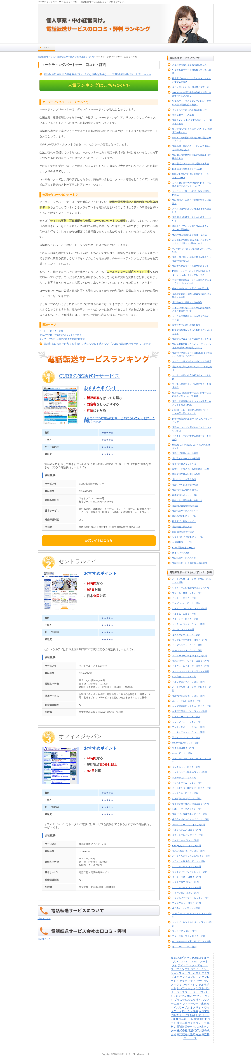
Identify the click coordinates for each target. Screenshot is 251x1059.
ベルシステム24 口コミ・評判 (186, 830)
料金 (193, 1015)
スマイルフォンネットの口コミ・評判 (190, 671)
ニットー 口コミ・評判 (51, 331)
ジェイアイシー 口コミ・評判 (187, 722)
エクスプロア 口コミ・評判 (185, 882)
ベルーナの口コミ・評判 (184, 777)
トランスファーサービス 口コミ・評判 (190, 898)
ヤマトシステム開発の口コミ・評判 (189, 772)
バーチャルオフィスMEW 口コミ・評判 (191, 856)
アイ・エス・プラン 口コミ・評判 (188, 936)
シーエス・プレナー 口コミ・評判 (189, 608)
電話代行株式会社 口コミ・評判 (188, 696)
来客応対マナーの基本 (183, 115)
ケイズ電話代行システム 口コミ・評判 (191, 706)
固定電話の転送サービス (184, 521)
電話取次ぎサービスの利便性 (186, 458)
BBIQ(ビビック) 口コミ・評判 (186, 845)
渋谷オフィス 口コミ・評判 (186, 737)
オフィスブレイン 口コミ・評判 (187, 835)
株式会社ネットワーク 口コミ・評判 (190, 661)
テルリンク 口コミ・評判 (185, 619)
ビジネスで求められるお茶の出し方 (189, 110)
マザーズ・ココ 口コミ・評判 (187, 593)
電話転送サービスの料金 (184, 558)
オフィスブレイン (190, 976)
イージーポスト (191, 973)
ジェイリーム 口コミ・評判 (186, 716)
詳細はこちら (44, 918)
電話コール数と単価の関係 (185, 484)
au (172, 957)
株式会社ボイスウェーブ (191, 1023)
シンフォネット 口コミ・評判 (186, 866)
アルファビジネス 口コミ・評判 (188, 682)
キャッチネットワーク (190, 980)
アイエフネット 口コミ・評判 (186, 903)
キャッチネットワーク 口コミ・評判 (189, 871)
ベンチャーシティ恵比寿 (194, 1003)
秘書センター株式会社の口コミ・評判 (190, 804)
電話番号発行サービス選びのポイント (190, 266)
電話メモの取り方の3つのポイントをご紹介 (60, 335)
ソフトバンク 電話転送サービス (187, 537)
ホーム (46, 47)
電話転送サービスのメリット (186, 511)
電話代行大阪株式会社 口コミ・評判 (189, 814)
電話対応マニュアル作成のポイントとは (191, 339)
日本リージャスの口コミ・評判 (187, 809)
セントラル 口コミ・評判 (185, 793)
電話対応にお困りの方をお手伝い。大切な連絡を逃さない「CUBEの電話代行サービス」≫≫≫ (97, 74)
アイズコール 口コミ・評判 (186, 603)
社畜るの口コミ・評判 (183, 748)
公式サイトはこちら (98, 540)
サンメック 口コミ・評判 (184, 931)
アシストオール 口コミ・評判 (187, 783)
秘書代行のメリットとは (184, 464)
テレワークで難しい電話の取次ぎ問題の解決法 (62, 339)
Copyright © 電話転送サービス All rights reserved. (125, 1054)
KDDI (180, 961)
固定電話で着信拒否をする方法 (187, 169)
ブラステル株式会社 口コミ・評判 (188, 861)
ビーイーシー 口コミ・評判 (186, 634)
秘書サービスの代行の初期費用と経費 (190, 469)
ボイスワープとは (180, 553)
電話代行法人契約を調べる (185, 490)
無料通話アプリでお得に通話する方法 (190, 163)
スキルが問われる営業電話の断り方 (189, 64)
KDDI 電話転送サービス (183, 547)
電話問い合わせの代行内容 (185, 505)
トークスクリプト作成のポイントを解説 (191, 361)
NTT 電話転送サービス (183, 532)
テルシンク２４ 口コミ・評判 (187, 650)
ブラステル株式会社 (186, 999)
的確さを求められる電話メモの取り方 (190, 288)
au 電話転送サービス (182, 542)
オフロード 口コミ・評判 (184, 946)
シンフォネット (186, 988)
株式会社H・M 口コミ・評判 (186, 908)
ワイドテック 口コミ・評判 (185, 840)
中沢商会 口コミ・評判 (184, 676)
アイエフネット (187, 965)
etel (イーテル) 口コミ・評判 (186, 701)
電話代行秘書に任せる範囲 (185, 453)
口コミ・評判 (190, 1011)
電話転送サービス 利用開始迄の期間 (189, 563)
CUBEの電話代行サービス (89, 376)
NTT (186, 961)
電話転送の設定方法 (182, 526)
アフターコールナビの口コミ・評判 (189, 655)
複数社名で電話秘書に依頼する (187, 500)
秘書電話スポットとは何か (185, 495)
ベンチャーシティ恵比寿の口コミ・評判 (191, 941)
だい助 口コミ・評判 (183, 629)
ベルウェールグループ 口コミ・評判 (190, 666)
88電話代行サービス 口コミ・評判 (189, 711)
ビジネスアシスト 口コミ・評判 (188, 732)
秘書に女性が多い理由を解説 (186, 325)
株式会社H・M (185, 1019)
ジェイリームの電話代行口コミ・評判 (190, 587)
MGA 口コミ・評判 (182, 753)
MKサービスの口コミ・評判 (185, 742)
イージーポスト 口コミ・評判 (186, 877)
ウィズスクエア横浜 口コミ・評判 (189, 640)
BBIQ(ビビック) (183, 957)
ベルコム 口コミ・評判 (184, 614)
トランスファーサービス (189, 992)
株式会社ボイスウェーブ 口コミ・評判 (190, 819)
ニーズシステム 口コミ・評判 (187, 645)
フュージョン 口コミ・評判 (185, 892)
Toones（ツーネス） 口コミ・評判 (188, 824)
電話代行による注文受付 (184, 479)
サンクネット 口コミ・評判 (186, 767)
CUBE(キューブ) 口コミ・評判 (186, 798)
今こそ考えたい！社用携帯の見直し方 (190, 87)
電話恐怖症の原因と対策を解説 (187, 302)
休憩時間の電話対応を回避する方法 (189, 234)
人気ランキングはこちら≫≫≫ (99, 85)
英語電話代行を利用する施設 (186, 474)
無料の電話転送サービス (184, 516)
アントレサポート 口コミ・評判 (188, 727)
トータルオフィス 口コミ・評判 (188, 624)
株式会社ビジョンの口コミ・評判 (188, 851)
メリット (198, 1007)
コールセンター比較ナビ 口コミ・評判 (191, 788)
